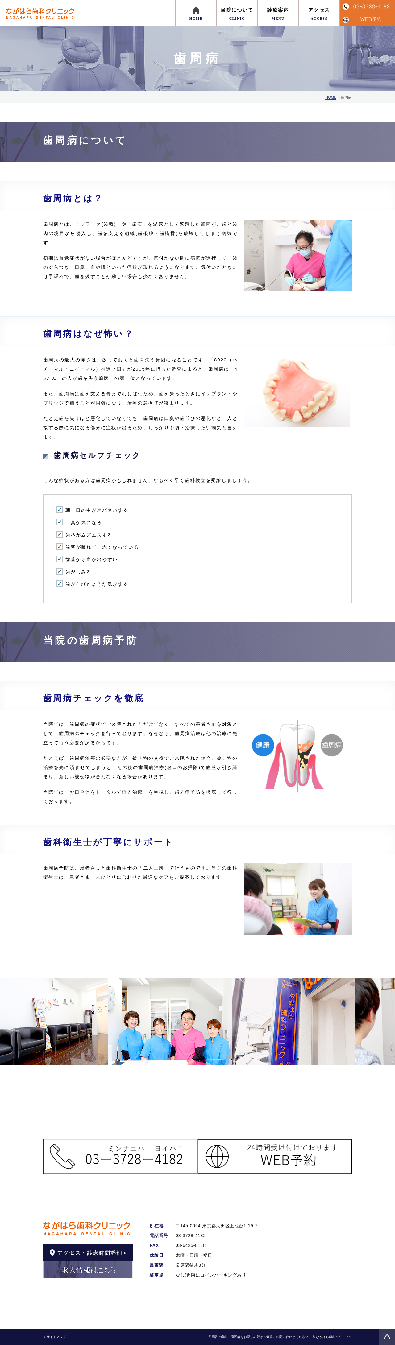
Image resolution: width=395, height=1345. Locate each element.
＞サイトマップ (54, 1337)
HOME (330, 98)
